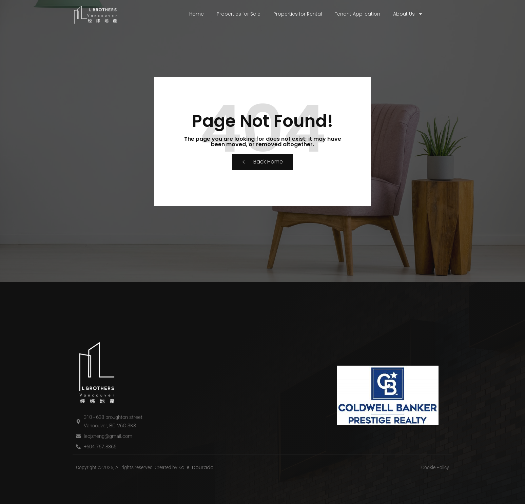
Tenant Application (357, 14)
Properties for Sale (238, 14)
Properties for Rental (297, 14)
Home (196, 14)
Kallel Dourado (196, 467)
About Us (408, 14)
